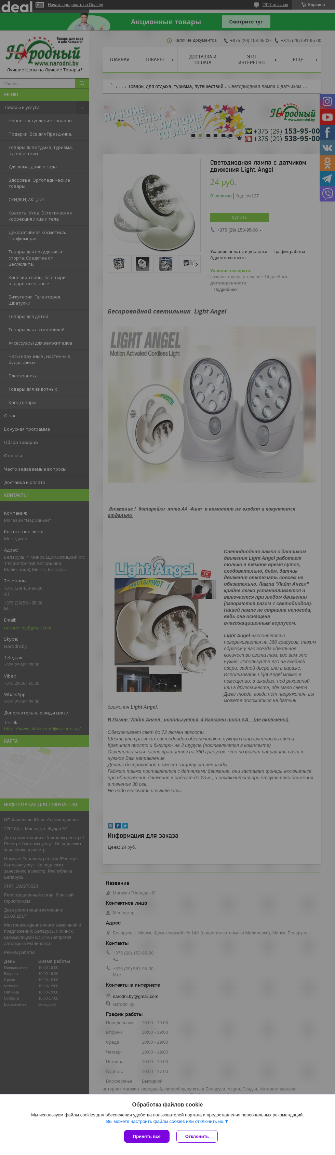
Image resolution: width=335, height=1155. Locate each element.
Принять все (147, 1136)
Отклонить (197, 1136)
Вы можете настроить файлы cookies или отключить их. (165, 1121)
